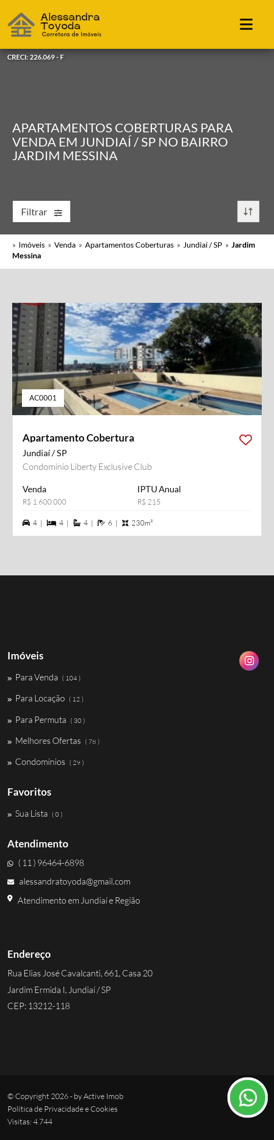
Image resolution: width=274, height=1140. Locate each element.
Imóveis (32, 244)
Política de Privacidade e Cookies (62, 1109)
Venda (65, 244)
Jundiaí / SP (202, 244)
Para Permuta (46, 719)
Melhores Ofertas (53, 740)
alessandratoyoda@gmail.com (68, 881)
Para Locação (45, 698)
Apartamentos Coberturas (129, 244)
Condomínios (45, 761)
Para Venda (44, 677)
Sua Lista (35, 813)
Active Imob (104, 1096)
